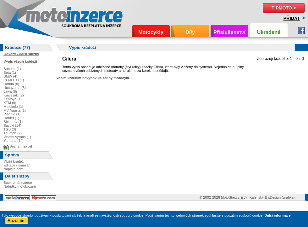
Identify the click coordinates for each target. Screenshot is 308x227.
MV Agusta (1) (14, 110)
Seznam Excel (20, 146)
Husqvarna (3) (14, 88)
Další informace (277, 215)
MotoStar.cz (230, 197)
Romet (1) (11, 118)
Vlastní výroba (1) (17, 137)
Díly (190, 32)
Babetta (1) (12, 69)
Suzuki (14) (12, 125)
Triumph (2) (12, 133)
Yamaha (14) (13, 141)
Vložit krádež (13, 161)
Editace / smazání (17, 165)
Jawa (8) (10, 91)
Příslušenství (229, 32)
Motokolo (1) (13, 106)
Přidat (291, 18)
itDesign (274, 197)
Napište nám (13, 169)
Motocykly (150, 32)
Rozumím (16, 220)
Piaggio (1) (11, 114)
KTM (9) (9, 103)
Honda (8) (11, 84)
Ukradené (269, 32)
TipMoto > (284, 7)
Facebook (301, 30)
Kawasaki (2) (13, 95)
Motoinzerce (39, 15)
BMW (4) (10, 76)
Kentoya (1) (12, 99)
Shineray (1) (13, 122)
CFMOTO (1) (13, 80)
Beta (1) (9, 72)
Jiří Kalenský (254, 197)
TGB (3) (9, 129)
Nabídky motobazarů (19, 186)
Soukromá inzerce (17, 182)
